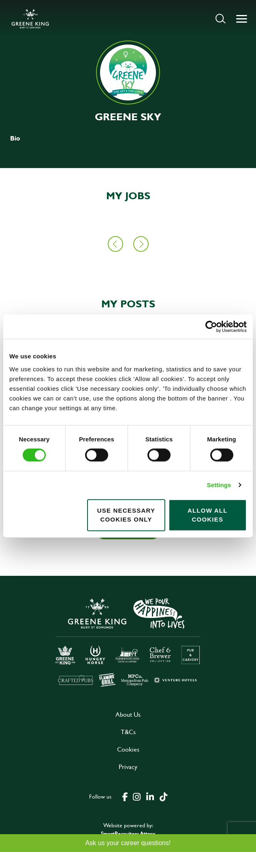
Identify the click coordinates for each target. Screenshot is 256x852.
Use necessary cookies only (126, 515)
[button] (220, 18)
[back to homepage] (30, 18)
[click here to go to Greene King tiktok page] (163, 796)
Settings (219, 484)
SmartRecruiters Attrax (128, 833)
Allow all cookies (208, 515)
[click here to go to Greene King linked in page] (150, 796)
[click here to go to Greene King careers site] (128, 642)
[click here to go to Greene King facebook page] (125, 796)
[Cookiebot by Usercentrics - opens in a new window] (211, 327)
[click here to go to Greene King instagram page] (136, 796)
